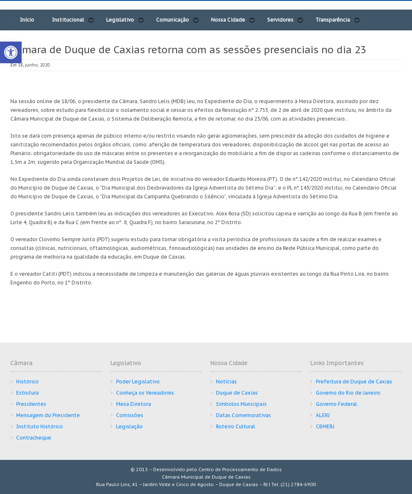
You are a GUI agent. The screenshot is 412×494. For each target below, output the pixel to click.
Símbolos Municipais (241, 404)
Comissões (129, 415)
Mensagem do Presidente (48, 415)
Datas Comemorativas (243, 415)
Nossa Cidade (233, 20)
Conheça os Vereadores (145, 393)
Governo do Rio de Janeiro (348, 393)
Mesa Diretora (133, 404)
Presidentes (31, 404)
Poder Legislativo (138, 381)
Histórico (27, 381)
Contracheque (33, 438)
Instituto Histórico (39, 426)
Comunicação (177, 20)
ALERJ (323, 415)
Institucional (73, 20)
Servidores (285, 20)
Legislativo (125, 20)
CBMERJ (325, 426)
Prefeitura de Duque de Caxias (354, 381)
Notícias (226, 381)
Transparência (337, 20)
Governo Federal (336, 404)
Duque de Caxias (237, 393)
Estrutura (27, 393)
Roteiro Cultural (235, 426)
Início (27, 20)
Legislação (129, 426)
